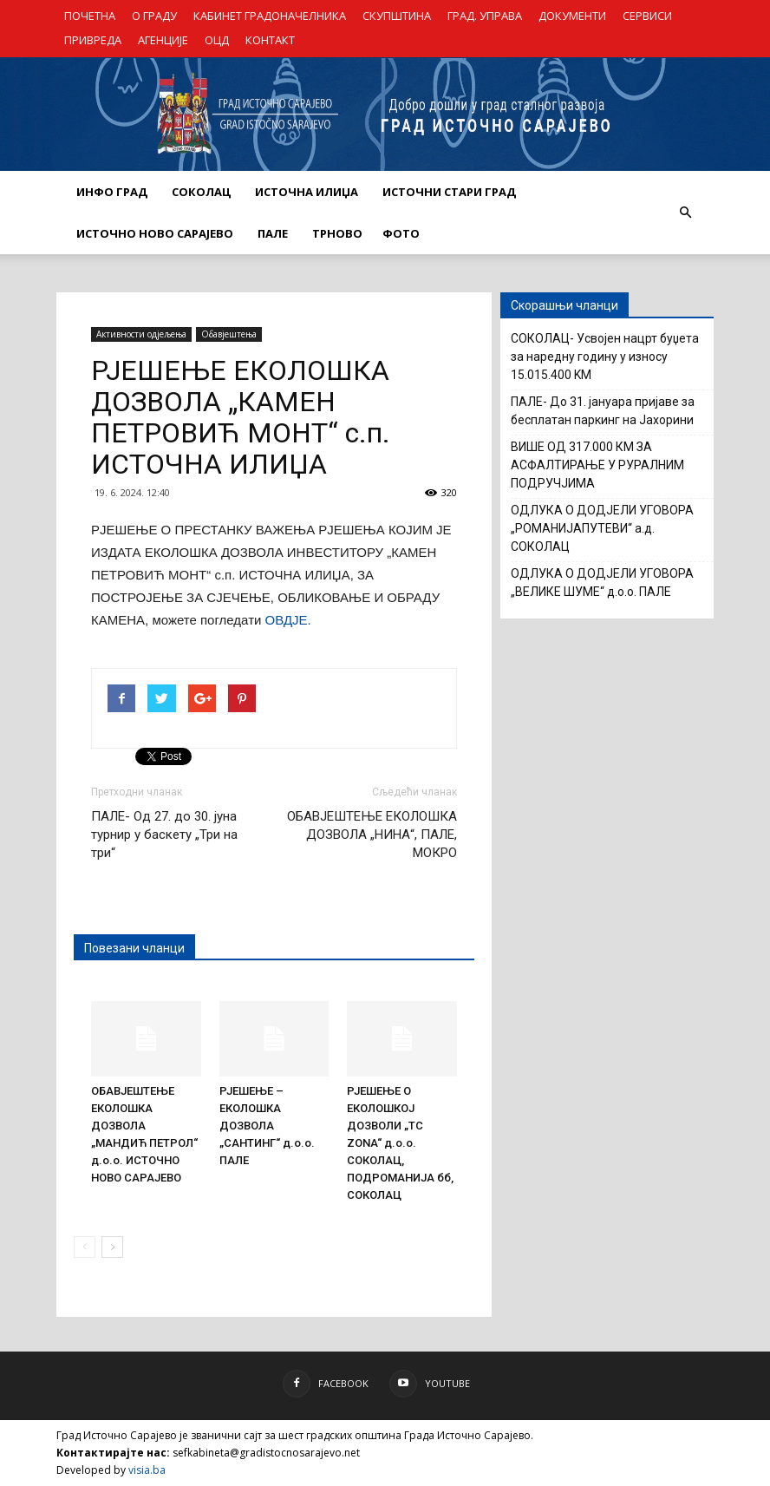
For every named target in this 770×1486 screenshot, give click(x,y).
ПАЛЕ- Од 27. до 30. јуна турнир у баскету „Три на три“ (164, 834)
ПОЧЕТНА (89, 15)
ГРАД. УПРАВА (484, 15)
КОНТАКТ (270, 40)
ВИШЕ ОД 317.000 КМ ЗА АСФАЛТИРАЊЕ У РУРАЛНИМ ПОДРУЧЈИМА (597, 465)
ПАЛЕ (273, 233)
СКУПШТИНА (396, 15)
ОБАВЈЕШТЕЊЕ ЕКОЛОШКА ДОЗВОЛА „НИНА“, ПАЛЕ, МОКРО (372, 834)
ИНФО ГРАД (111, 192)
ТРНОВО (337, 233)
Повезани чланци (134, 948)
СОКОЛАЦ (201, 192)
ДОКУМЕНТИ (572, 15)
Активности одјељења (141, 334)
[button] (685, 212)
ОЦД (217, 40)
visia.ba (147, 1470)
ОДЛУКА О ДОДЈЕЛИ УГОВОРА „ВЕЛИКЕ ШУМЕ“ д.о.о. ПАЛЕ (602, 582)
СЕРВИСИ (647, 15)
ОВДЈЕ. (285, 619)
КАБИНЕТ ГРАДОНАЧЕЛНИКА (269, 15)
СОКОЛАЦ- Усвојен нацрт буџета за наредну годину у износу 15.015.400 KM (605, 356)
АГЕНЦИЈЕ (163, 40)
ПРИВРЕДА (92, 40)
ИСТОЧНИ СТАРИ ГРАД (449, 192)
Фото (401, 233)
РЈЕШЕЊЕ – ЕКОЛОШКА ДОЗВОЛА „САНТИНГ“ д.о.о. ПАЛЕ (267, 1125)
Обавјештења (229, 334)
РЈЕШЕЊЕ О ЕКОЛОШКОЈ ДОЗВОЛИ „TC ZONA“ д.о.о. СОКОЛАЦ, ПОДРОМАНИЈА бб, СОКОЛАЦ (400, 1142)
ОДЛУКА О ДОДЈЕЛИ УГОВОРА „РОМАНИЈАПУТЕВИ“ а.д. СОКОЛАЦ (602, 528)
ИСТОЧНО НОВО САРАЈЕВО (154, 233)
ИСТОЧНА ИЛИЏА (306, 192)
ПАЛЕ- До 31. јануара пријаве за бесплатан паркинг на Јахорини (603, 411)
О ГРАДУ (154, 15)
